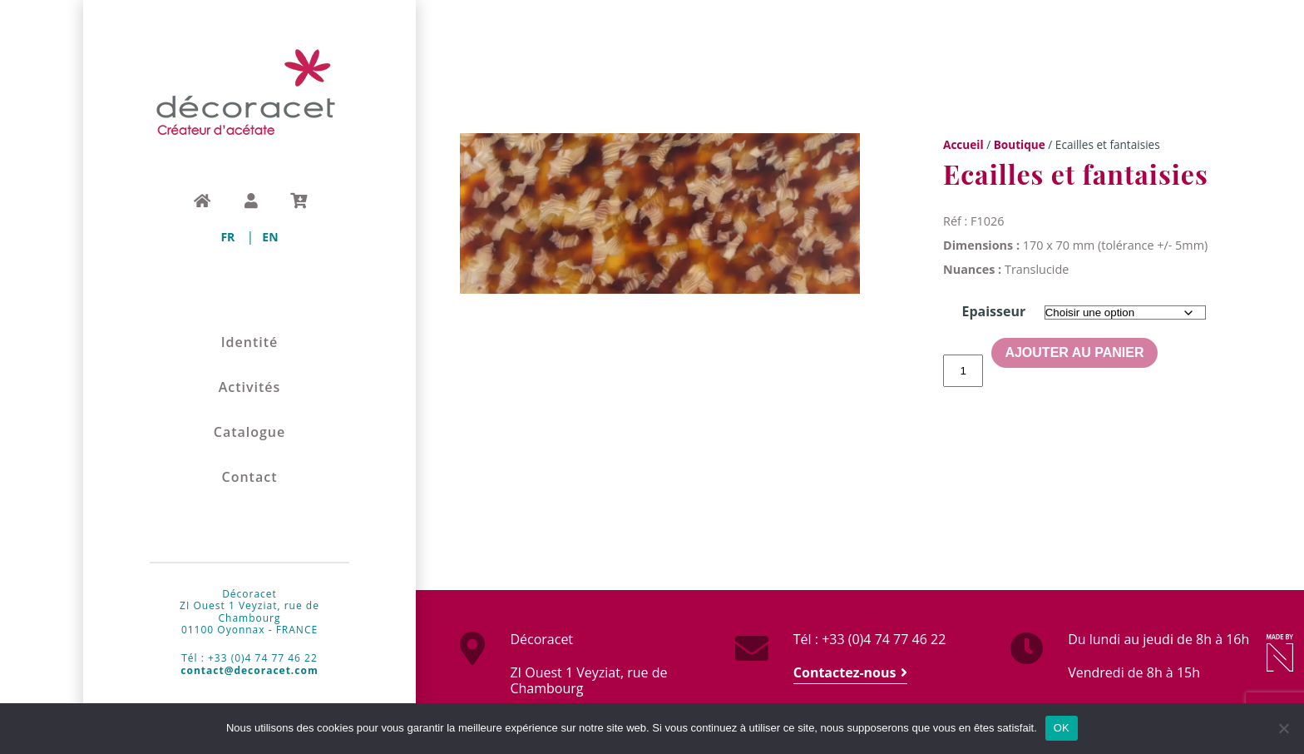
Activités (250, 387)
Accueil (963, 144)
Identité (250, 342)
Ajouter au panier (1074, 352)
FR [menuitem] (227, 237)
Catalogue (250, 432)
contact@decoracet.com (249, 670)
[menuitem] (227, 237)
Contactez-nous (844, 672)
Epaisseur (993, 311)
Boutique (1019, 144)
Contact (250, 477)
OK (1061, 728)
